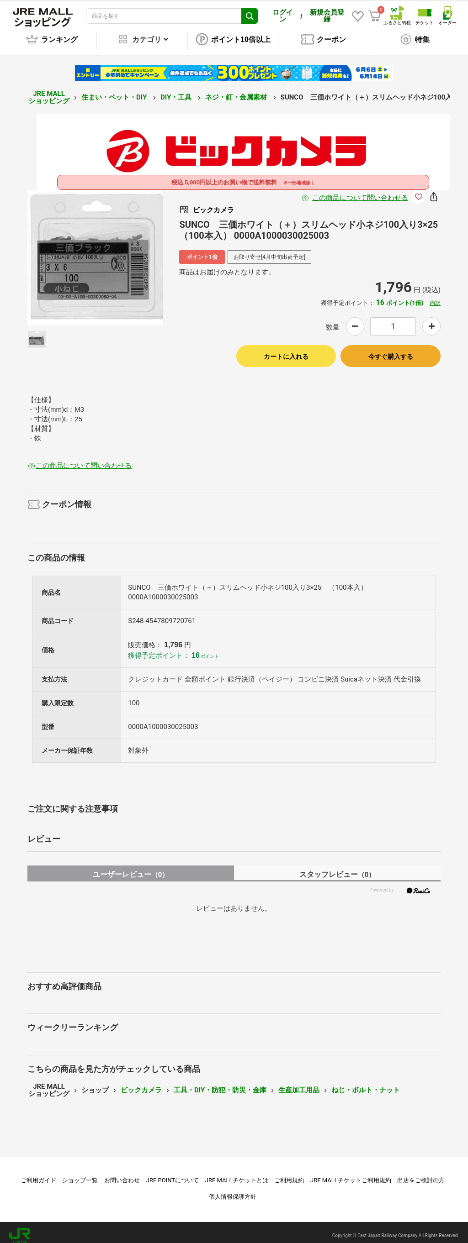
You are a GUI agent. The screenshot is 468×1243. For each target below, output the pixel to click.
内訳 (435, 297)
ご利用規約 (289, 1173)
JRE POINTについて (172, 1173)
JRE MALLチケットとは (236, 1173)
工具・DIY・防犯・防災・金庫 (220, 1084)
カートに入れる (286, 350)
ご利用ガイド (38, 1173)
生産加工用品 (298, 1084)
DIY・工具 (176, 91)
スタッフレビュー (337, 868)
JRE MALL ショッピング (48, 91)
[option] (95, 251)
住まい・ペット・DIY (115, 91)
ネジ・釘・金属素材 (237, 91)
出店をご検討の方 (421, 1173)
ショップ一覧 (80, 1173)
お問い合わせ (122, 1173)
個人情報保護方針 (232, 1190)
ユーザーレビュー (131, 868)
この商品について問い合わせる (360, 191)
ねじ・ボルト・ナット (365, 1084)
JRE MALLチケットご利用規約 (350, 1173)
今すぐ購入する (390, 350)
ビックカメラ (141, 1084)
